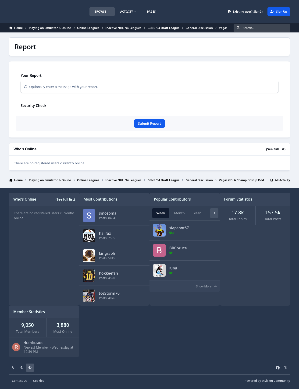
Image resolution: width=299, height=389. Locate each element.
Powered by (267, 381)
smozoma (108, 213)
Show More (206, 286)
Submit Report (149, 123)
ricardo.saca (33, 342)
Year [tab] (197, 213)
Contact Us (19, 381)
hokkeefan (108, 273)
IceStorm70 (109, 293)
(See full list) (275, 149)
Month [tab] (179, 213)
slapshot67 (179, 227)
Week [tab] (160, 213)
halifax (105, 233)
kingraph (107, 253)
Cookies (38, 381)
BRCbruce (178, 248)
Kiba (173, 268)
